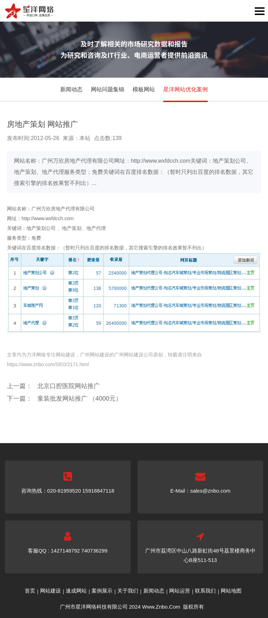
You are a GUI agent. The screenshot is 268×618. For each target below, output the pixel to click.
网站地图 (231, 591)
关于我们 (127, 591)
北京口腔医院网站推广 (68, 386)
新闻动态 (71, 89)
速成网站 (76, 591)
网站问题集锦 (107, 89)
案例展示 (102, 591)
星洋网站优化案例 (185, 89)
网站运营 (179, 591)
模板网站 (144, 89)
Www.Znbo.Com (161, 607)
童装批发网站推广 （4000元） (79, 398)
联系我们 (205, 591)
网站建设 (50, 591)
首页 (30, 591)
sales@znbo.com (210, 491)
